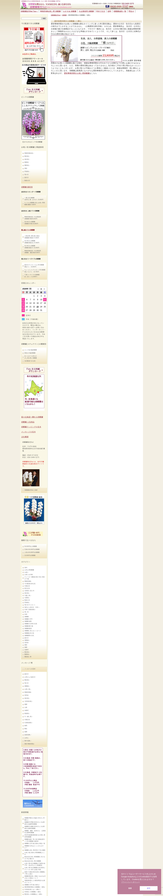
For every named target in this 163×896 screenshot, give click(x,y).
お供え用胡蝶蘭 (29, 570)
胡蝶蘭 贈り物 (28, 626)
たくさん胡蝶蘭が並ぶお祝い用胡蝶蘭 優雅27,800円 (34, 203)
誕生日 (26, 177)
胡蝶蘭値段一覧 (120, 11)
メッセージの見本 (28, 431)
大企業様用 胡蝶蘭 (86, 11)
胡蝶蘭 (26, 616)
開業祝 (26, 162)
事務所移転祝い (29, 153)
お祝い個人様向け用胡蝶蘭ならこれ (34, 853)
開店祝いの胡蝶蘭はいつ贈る (33, 894)
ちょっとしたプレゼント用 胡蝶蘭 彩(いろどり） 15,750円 (34, 271)
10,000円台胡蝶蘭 (29, 555)
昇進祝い (27, 171)
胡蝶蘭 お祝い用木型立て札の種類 (34, 850)
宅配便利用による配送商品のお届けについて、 (34, 881)
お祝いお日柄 (28, 574)
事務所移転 (27, 581)
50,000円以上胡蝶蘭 (30, 546)
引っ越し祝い (28, 716)
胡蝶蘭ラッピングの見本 (31, 426)
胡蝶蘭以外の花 (29, 633)
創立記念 (27, 588)
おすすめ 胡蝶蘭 (69, 11)
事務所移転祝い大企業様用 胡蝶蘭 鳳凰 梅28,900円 (32, 251)
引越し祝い (27, 595)
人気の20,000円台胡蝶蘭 (32, 552)
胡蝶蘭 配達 (28, 628)
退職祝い (27, 640)
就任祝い (27, 159)
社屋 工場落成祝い (30, 609)
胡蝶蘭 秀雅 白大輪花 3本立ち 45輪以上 (34, 819)
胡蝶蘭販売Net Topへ (29, 11)
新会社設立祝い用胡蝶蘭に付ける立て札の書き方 (34, 857)
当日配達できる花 (29, 361)
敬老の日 (27, 180)
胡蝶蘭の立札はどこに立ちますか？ (34, 847)
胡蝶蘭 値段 (28, 621)
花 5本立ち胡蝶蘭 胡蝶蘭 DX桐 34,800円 (31, 222)
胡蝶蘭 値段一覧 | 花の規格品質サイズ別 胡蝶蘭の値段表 (34, 840)
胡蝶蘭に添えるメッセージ (32, 631)
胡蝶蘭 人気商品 (27, 422)
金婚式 (26, 649)
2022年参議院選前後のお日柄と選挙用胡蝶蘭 (34, 836)
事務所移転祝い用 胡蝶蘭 (50, 11)
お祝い (26, 572)
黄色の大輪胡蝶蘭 (29, 353)
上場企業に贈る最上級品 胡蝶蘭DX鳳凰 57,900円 (31, 237)
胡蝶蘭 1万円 (28, 619)
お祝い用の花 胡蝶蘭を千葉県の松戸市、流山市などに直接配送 (34, 864)
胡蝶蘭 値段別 (27, 187)
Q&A (25, 567)
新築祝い (27, 713)
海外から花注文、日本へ (31, 607)
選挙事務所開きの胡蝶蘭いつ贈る (34, 887)
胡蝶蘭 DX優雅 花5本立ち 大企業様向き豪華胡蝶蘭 (34, 827)
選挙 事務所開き (29, 744)
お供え (26, 738)
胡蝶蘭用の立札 (29, 635)
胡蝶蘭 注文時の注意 (30, 623)
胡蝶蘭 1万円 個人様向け (32, 885)
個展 (25, 732)
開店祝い (27, 156)
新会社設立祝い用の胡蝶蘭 (32, 861)
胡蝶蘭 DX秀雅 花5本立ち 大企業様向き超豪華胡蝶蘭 (34, 823)
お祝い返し (27, 689)
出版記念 (27, 586)
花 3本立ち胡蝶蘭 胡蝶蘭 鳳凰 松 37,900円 (31, 241)
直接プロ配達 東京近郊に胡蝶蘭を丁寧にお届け (34, 873)
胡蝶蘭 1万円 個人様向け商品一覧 (34, 843)
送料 (109, 11)
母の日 (26, 174)
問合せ (131, 11)
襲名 (25, 728)
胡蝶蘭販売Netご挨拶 (31, 490)
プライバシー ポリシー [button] (130, 882)
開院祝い (27, 165)
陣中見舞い (27, 741)
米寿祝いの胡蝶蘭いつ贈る (32, 892)
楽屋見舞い (27, 735)
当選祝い (27, 598)
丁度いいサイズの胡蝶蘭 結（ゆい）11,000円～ (31, 275)
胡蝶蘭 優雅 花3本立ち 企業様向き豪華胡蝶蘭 (35, 831)
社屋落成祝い (28, 722)
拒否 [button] (130, 888)
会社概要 (25, 436)
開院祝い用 (27, 657)
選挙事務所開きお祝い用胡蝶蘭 (77, 73)
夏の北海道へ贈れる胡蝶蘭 (32, 417)
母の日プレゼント (29, 605)
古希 (25, 707)
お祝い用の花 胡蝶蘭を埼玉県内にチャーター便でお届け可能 (34, 868)
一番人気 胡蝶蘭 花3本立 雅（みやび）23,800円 (33, 198)
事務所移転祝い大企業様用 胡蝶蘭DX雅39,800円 (32, 218)
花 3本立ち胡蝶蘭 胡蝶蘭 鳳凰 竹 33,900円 (31, 246)
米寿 (25, 614)
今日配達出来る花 (29, 583)
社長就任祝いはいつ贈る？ (32, 889)
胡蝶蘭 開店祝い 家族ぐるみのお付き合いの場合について (35, 877)
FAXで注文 (100, 11)
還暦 (25, 647)
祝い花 (26, 612)
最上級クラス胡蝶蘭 (28, 230)
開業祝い (27, 654)
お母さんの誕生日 (29, 677)
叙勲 (25, 725)
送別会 (26, 642)
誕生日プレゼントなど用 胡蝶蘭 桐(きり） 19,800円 (34, 266)
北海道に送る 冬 (29, 590)
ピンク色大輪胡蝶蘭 (30, 350)
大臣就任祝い (28, 701)
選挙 (25, 168)
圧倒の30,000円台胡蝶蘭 (32, 549)
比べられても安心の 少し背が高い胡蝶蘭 (30, 357)
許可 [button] (148, 888)
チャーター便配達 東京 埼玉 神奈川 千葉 (34, 578)
